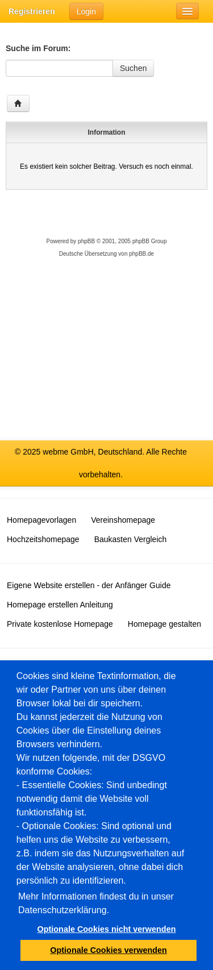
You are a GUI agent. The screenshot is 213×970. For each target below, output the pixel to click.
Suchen (133, 68)
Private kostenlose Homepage (60, 623)
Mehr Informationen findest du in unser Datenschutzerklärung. (96, 903)
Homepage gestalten (164, 623)
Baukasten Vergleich (130, 539)
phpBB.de (141, 254)
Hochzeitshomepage (43, 539)
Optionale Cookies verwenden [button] (108, 950)
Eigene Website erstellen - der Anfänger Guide (88, 585)
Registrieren (32, 11)
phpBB (86, 241)
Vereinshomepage (123, 519)
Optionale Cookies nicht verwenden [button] (106, 929)
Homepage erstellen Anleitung (60, 604)
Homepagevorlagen (41, 519)
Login (86, 11)
